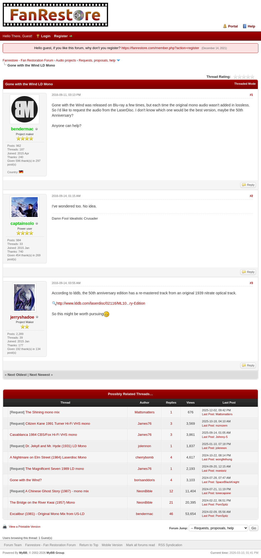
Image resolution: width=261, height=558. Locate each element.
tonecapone (223, 493)
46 (171, 514)
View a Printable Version (24, 526)
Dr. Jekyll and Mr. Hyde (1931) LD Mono (56, 446)
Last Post (208, 414)
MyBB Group (55, 552)
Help (251, 26)
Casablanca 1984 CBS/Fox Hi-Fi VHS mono (43, 435)
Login (45, 36)
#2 (251, 195)
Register (61, 36)
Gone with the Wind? (26, 480)
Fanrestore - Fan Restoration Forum (28, 60)
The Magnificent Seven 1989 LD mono (54, 469)
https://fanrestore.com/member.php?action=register (160, 48)
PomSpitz (222, 504)
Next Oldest (17, 375)
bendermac (144, 514)
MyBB (23, 552)
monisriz (221, 470)
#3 (251, 283)
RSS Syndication (170, 545)
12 (171, 491)
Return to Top (88, 545)
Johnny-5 (222, 436)
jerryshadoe (22, 317)
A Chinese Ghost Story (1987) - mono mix (57, 491)
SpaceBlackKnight (227, 482)
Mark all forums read (140, 545)
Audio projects (66, 60)
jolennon (144, 446)
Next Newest (40, 375)
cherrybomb (145, 457)
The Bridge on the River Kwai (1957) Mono (42, 502)
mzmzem (222, 425)
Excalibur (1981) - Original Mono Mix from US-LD (47, 514)
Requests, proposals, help (97, 60)
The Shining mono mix (42, 412)
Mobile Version (112, 545)
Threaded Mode (245, 83)
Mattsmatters (144, 412)
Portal (233, 26)
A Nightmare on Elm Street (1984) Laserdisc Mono (48, 457)
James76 (145, 423)
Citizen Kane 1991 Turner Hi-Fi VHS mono (58, 423)
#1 (251, 94)
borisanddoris (144, 480)
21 (171, 502)
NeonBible (144, 491)
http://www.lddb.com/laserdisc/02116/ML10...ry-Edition (100, 303)
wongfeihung (224, 459)
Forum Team (13, 545)
